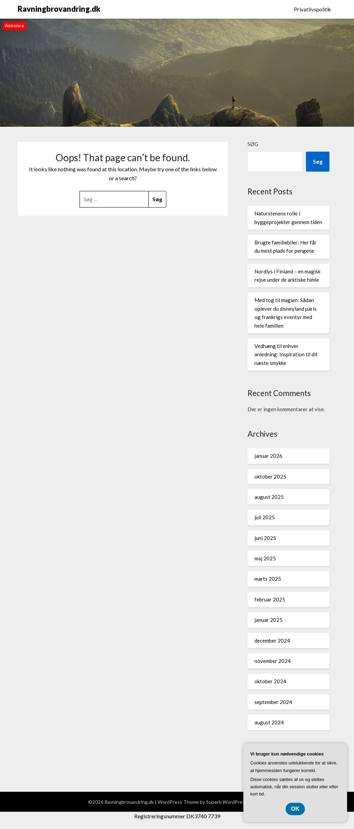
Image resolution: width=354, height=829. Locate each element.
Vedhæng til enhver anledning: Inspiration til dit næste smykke (286, 354)
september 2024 (273, 702)
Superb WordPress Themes (236, 802)
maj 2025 (265, 558)
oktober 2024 (270, 681)
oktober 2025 (270, 476)
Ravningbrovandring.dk (59, 8)
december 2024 (272, 640)
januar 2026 (268, 456)
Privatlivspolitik (312, 9)
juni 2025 (265, 538)
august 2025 (269, 497)
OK (295, 809)
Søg (253, 144)
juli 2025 (264, 517)
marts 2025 (267, 579)
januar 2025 (268, 620)
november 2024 (272, 661)
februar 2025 (269, 599)
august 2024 (269, 722)
